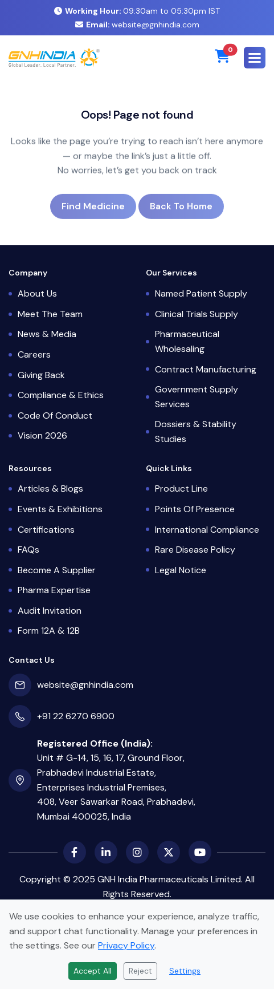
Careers (34, 354)
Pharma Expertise (54, 590)
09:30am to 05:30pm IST (137, 11)
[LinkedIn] (106, 852)
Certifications (46, 530)
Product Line (181, 488)
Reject (140, 971)
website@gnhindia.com (137, 24)
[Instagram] (137, 852)
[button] (254, 57)
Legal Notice (180, 570)
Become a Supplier (57, 570)
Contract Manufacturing (205, 369)
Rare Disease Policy (195, 550)
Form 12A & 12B (49, 631)
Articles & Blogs (50, 488)
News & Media (47, 334)
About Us (37, 293)
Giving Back (41, 375)
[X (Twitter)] (168, 852)
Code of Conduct (55, 415)
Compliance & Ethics (61, 395)
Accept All (92, 971)
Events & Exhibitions (60, 509)
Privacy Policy (126, 945)
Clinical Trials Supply (196, 314)
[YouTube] (200, 852)
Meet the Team (50, 314)
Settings (185, 971)
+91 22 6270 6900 (75, 716)
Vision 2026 (42, 435)
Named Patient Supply (201, 293)
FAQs (28, 550)
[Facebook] (74, 852)
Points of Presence (195, 509)
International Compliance (207, 530)
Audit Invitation (49, 611)
